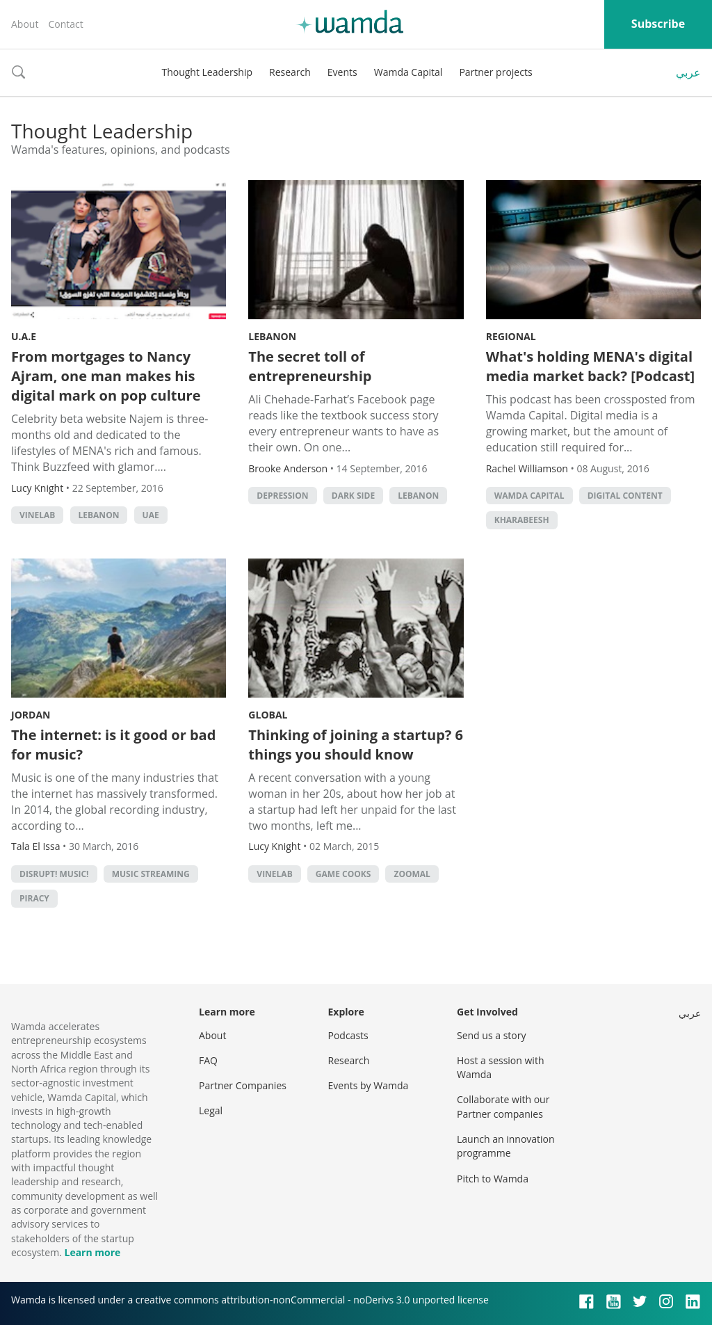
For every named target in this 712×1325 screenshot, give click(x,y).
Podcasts (348, 1035)
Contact (65, 24)
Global (267, 714)
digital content (625, 495)
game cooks (343, 874)
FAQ (208, 1060)
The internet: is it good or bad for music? (113, 744)
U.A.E (23, 336)
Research (290, 72)
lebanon (99, 515)
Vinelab (37, 515)
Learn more (92, 1252)
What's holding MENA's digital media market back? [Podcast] (590, 366)
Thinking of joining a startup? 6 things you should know (355, 744)
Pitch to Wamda (492, 1178)
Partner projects (495, 72)
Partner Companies (242, 1085)
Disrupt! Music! (54, 874)
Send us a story (491, 1035)
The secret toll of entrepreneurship (309, 366)
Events (342, 72)
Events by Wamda (368, 1085)
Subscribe (658, 23)
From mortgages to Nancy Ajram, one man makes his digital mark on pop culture (106, 376)
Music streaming (151, 874)
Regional (511, 336)
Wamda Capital (408, 72)
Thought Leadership (206, 72)
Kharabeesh (521, 520)
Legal (210, 1110)
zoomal (412, 874)
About (24, 24)
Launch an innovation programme (506, 1145)
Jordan (30, 714)
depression (282, 495)
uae (151, 515)
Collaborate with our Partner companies (503, 1106)
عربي (688, 72)
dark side (353, 495)
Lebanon (272, 336)
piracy (34, 898)
